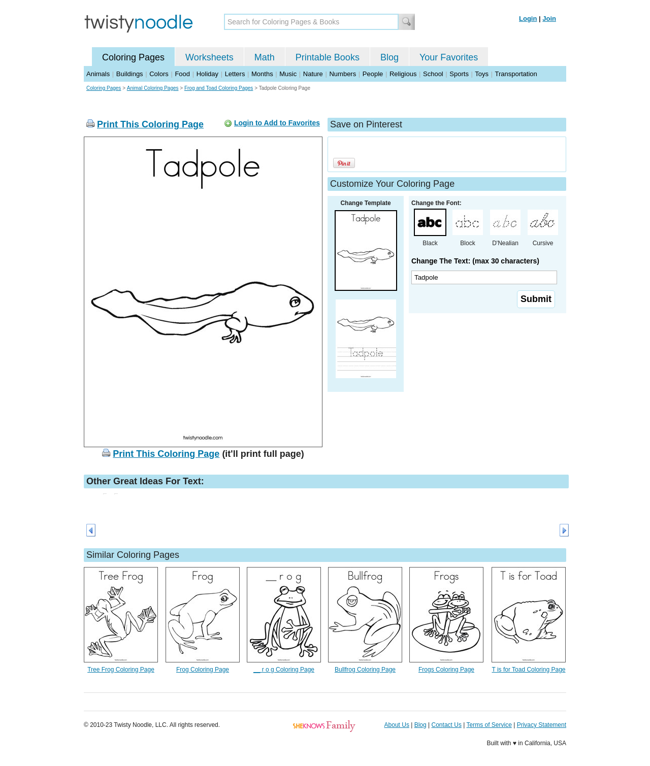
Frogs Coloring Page (446, 669)
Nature (313, 74)
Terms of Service (488, 724)
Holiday (207, 74)
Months (262, 74)
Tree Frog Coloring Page (120, 669)
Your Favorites (448, 57)
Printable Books (328, 57)
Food (182, 74)
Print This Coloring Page (150, 124)
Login (528, 18)
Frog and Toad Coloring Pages (218, 88)
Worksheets (209, 57)
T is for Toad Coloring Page (529, 669)
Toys (482, 74)
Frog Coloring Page (202, 669)
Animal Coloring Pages (153, 88)
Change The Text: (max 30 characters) (475, 261)
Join (549, 18)
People (373, 74)
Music (288, 74)
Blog (389, 57)
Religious (402, 74)
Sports (459, 74)
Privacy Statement (541, 724)
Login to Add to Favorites (277, 123)
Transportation (516, 74)
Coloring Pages (133, 57)
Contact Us (447, 724)
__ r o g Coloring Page (283, 669)
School (433, 74)
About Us (396, 724)
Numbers (342, 74)
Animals (98, 74)
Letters (235, 74)
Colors (159, 74)
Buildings (129, 74)
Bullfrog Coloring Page (365, 669)
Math (264, 57)
